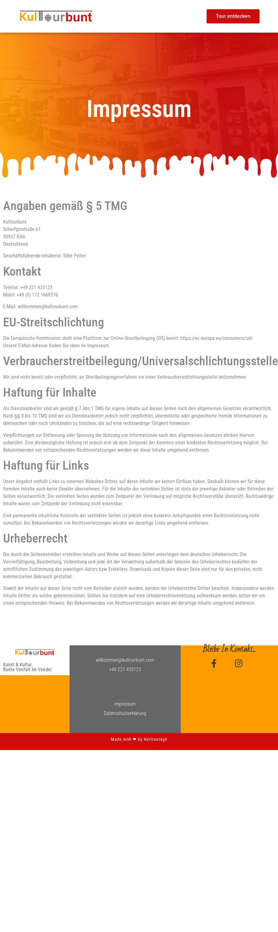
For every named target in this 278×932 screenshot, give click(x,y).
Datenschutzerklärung (125, 713)
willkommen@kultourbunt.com (125, 660)
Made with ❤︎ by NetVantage (139, 739)
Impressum (125, 704)
